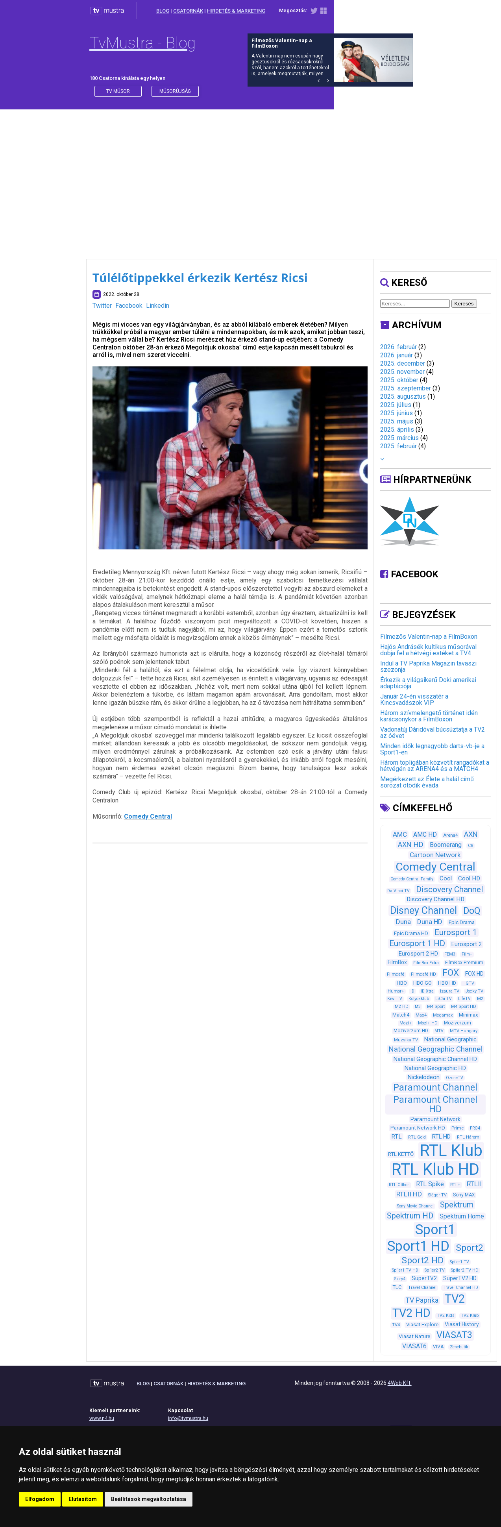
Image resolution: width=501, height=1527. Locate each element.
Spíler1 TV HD (405, 1270)
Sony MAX (464, 1195)
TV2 (455, 1298)
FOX (450, 972)
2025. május (396, 421)
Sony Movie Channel (415, 1206)
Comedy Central (148, 816)
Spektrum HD (410, 1215)
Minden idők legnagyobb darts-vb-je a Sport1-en (432, 749)
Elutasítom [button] (82, 1499)
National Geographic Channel (435, 1049)
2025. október (399, 380)
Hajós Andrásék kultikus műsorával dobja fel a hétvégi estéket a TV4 (428, 650)
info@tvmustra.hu (188, 1418)
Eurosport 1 (455, 932)
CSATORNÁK (188, 11)
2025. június (396, 413)
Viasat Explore (422, 1324)
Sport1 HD (418, 1246)
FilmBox (397, 962)
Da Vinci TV (398, 890)
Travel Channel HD (460, 1287)
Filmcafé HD (423, 974)
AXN (471, 834)
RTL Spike (430, 1184)
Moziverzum (457, 1023)
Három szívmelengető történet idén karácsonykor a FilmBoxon (429, 716)
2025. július (395, 405)
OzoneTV (454, 1077)
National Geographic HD (435, 1068)
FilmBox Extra (426, 962)
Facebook (128, 305)
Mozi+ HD (428, 1023)
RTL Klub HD (435, 1169)
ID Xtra (427, 991)
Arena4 (450, 835)
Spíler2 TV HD (465, 1270)
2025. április (397, 429)
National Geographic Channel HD (435, 1059)
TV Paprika (422, 1300)
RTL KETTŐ (401, 1154)
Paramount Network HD (417, 1128)
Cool (446, 878)
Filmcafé (396, 974)
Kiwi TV (394, 998)
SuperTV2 (424, 1278)
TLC (397, 1287)
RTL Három (468, 1137)
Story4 (399, 1278)
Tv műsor (118, 91)
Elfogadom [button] (39, 1499)
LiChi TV (443, 998)
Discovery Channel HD (435, 899)
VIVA (438, 1347)
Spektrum (456, 1204)
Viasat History (462, 1324)
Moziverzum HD (411, 1030)
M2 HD (402, 1006)
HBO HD (447, 983)
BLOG (162, 11)
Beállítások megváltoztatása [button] (148, 1499)
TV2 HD (411, 1313)
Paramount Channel (435, 1087)
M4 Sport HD (463, 1006)
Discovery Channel (449, 889)
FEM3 (449, 954)
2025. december (402, 363)
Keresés (464, 304)
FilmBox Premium (464, 962)
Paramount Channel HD (435, 1104)
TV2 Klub (470, 1315)
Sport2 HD (422, 1260)
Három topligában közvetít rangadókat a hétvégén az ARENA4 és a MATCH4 (434, 766)
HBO (402, 983)
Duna (403, 922)
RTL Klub (451, 1150)
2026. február (398, 347)
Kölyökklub (419, 998)
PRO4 (475, 1128)
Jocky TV (474, 991)
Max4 (421, 1015)
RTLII (474, 1184)
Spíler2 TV (435, 1270)
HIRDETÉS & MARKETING (236, 11)
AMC (400, 834)
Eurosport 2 (466, 944)
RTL (396, 1136)
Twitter (102, 305)
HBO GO (422, 983)
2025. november (402, 371)
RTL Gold (417, 1137)
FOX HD (474, 974)
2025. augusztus (403, 396)
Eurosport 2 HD (418, 953)
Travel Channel (422, 1287)
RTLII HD (409, 1194)
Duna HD (429, 922)
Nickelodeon (424, 1077)
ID (412, 991)
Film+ (467, 954)
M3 (418, 1006)
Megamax (443, 1015)
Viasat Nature (414, 1336)
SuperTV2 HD (460, 1278)
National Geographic (450, 1039)
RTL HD (441, 1136)
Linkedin (157, 305)
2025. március (399, 438)
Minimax (468, 1015)
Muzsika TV (406, 1040)
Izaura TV (449, 991)
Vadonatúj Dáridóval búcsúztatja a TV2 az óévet (432, 732)
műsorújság (175, 91)
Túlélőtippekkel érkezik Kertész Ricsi (200, 278)
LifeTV (464, 998)
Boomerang (446, 845)
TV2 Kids (446, 1315)
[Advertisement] (251, 176)
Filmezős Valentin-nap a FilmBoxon (428, 636)
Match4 (400, 1015)
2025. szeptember (405, 388)
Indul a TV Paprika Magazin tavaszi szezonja (428, 666)
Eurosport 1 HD (417, 943)
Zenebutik (459, 1347)
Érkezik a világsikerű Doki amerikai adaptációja (428, 683)
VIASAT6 (414, 1346)
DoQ (472, 911)
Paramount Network (435, 1119)
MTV (439, 1030)
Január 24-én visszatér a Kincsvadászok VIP (414, 699)
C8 (470, 845)
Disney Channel (423, 910)
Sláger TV (437, 1195)
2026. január (396, 355)
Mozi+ (405, 1023)
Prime (457, 1128)
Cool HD (469, 878)
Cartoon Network (435, 855)
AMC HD (425, 834)
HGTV (468, 983)
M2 (480, 998)
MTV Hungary (463, 1030)
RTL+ (455, 1184)
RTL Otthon (399, 1184)
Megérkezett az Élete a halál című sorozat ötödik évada (427, 782)
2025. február (398, 446)
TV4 (396, 1324)
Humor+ (396, 991)
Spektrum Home (462, 1216)
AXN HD (410, 844)
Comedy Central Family (411, 879)
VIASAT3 (454, 1334)
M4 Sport (436, 1006)
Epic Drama (462, 922)
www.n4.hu (101, 1418)
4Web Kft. (400, 1383)
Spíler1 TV (459, 1261)
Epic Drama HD (411, 933)
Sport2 (469, 1247)
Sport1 (435, 1229)
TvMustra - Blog (142, 43)
